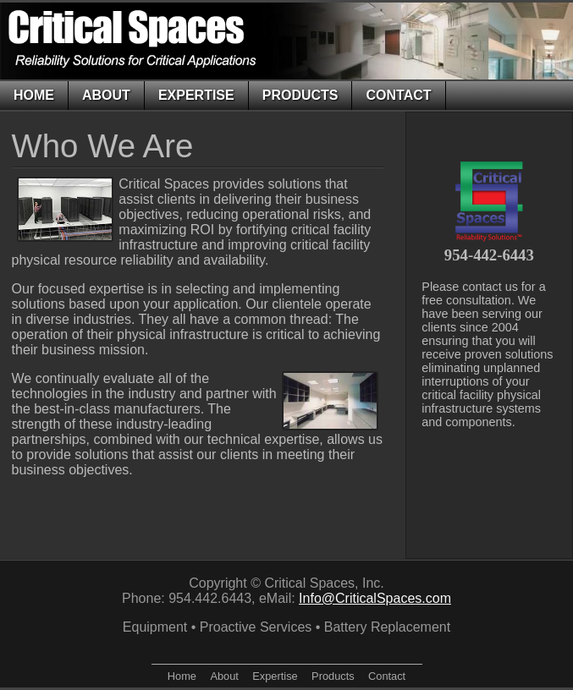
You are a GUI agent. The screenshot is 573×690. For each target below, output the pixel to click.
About (106, 95)
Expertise (196, 95)
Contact (398, 95)
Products (300, 95)
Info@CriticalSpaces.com (375, 598)
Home (34, 95)
